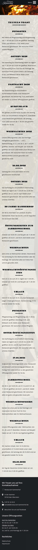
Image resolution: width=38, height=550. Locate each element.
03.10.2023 (19, 462)
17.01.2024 (19, 358)
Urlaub (19, 292)
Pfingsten (19, 31)
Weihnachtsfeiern (19, 402)
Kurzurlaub (19, 106)
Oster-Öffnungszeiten (19, 333)
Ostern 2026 (19, 56)
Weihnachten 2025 (19, 131)
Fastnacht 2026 (19, 84)
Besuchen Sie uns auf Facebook (15, 510)
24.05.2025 (19, 166)
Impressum (6, 544)
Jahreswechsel (19, 380)
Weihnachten (19, 248)
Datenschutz (6, 541)
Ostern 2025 (19, 182)
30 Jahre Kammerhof (19, 207)
